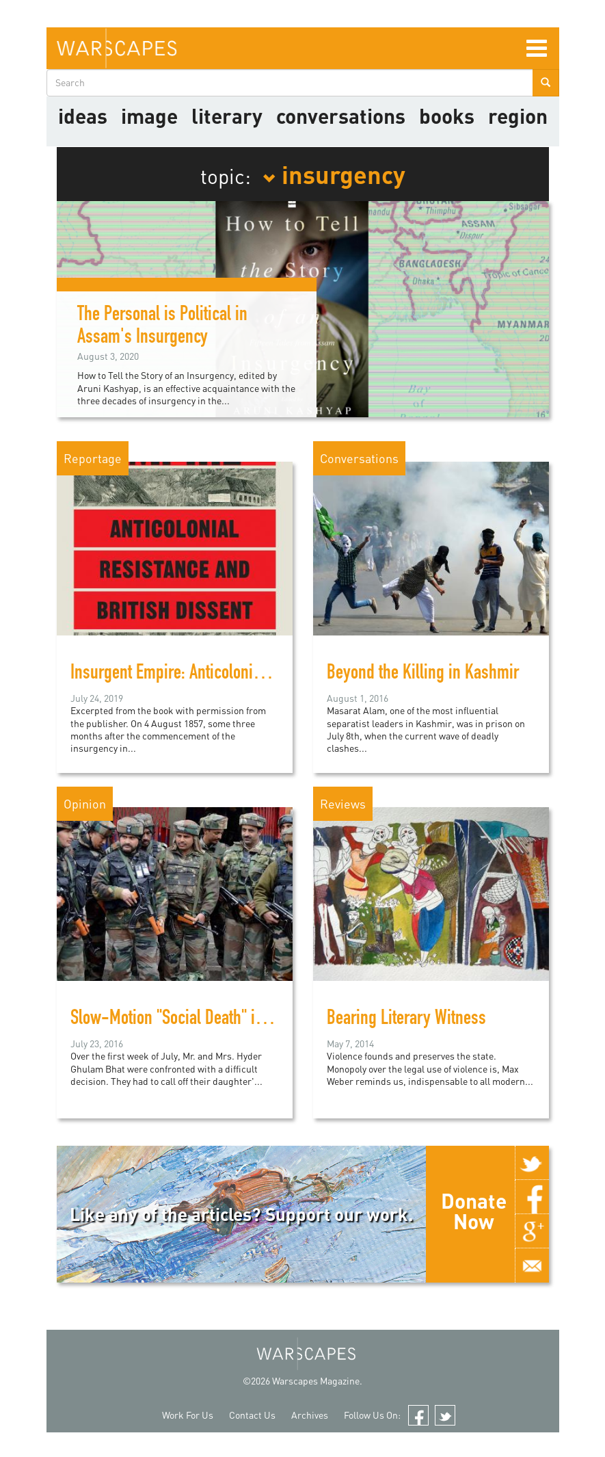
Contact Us (252, 1415)
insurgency (334, 174)
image (149, 115)
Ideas (82, 115)
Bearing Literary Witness (406, 1020)
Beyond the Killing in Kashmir (423, 674)
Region (518, 115)
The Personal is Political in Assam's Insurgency (162, 327)
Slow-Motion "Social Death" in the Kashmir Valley (229, 1020)
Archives (309, 1415)
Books (446, 115)
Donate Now (474, 1210)
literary (227, 115)
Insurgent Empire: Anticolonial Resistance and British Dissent (268, 674)
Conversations (340, 115)
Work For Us (187, 1415)
